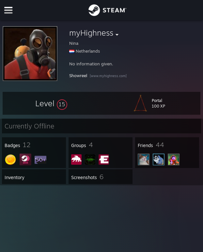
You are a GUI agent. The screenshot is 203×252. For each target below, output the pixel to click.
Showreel (78, 75)
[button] (51, 103)
